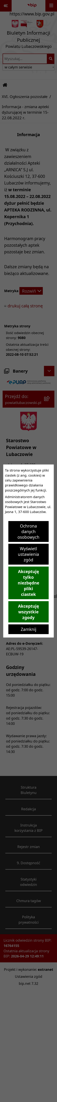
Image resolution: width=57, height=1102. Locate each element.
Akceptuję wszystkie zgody (28, 611)
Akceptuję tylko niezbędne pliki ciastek (28, 583)
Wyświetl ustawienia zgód (28, 554)
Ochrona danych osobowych (28, 531)
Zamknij (28, 629)
